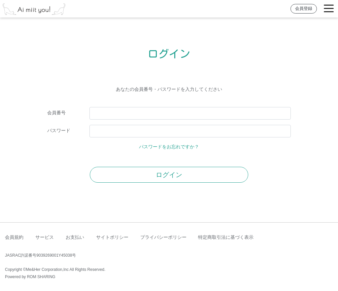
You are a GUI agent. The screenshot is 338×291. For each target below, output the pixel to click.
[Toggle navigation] (329, 9)
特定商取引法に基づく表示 (226, 237)
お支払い (75, 237)
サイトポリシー (112, 237)
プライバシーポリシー (163, 237)
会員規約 (14, 237)
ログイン (169, 174)
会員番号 (56, 112)
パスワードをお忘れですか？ (169, 146)
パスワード (58, 130)
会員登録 (303, 8)
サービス (44, 237)
